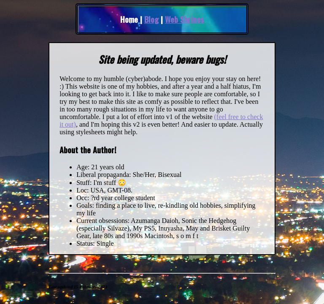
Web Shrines (184, 19)
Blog (151, 19)
